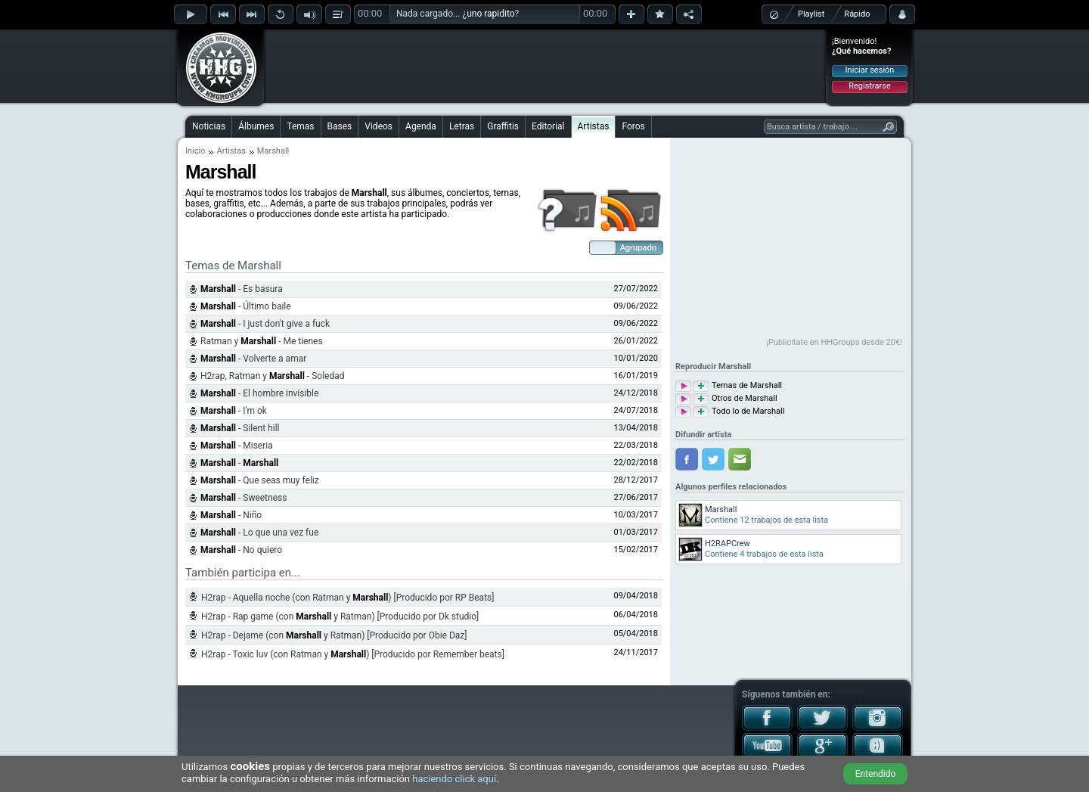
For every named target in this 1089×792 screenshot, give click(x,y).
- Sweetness (243, 497)
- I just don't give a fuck (265, 323)
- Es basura (241, 289)
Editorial (548, 126)
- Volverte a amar (253, 358)
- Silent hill (239, 428)
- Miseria (236, 445)
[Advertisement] (545, 66)
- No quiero (241, 550)
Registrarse (869, 86)
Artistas (594, 126)
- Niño (231, 515)
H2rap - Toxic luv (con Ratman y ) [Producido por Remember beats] (352, 654)
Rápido (857, 14)
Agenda (420, 126)
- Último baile (245, 306)
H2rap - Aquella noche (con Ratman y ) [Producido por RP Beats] (347, 597)
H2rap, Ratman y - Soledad (272, 376)
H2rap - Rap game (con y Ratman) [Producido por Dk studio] (340, 616)
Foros (633, 126)
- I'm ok (233, 410)
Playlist (811, 14)
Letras (461, 126)
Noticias (208, 126)
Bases (339, 126)
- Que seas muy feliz (259, 480)
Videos (378, 126)
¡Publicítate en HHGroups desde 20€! (834, 342)
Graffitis (503, 126)
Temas (300, 126)
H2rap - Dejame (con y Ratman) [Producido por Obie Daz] (334, 635)
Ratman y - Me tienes (261, 341)
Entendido (875, 774)
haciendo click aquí (454, 778)
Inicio (195, 151)
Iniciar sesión (870, 70)
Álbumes (256, 126)
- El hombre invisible (259, 393)
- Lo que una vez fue (259, 532)
